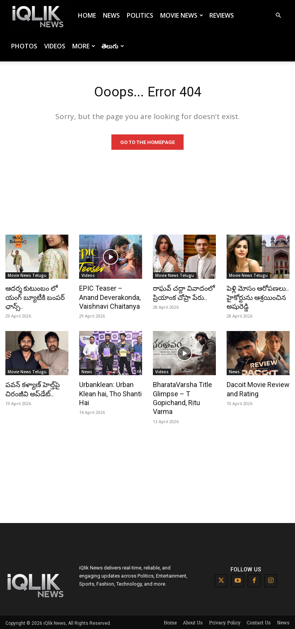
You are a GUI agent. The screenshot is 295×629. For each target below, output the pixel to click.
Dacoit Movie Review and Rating (256, 389)
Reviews (221, 15)
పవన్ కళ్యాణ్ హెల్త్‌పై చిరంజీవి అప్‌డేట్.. (31, 389)
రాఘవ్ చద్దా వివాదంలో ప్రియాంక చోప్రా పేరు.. (182, 294)
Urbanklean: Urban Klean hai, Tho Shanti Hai (108, 393)
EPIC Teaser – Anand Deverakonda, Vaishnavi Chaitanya (109, 298)
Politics (140, 15)
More (83, 46)
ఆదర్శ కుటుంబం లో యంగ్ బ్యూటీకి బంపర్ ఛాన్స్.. (33, 298)
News (111, 15)
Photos (24, 46)
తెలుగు (112, 46)
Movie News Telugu (27, 277)
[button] (278, 15)
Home (87, 15)
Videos (54, 46)
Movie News (181, 15)
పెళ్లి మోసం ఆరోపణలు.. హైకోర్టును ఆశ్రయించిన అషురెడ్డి (256, 298)
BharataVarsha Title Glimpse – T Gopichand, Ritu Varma (181, 397)
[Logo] (39, 15)
